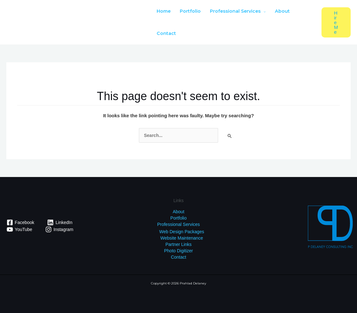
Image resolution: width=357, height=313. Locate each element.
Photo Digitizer (178, 250)
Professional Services (178, 224)
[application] (263, 11)
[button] (336, 22)
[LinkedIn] (60, 222)
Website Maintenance (181, 238)
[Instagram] (59, 229)
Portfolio (178, 218)
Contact (178, 257)
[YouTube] (19, 229)
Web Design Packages (181, 231)
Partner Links (178, 244)
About (179, 211)
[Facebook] (20, 222)
